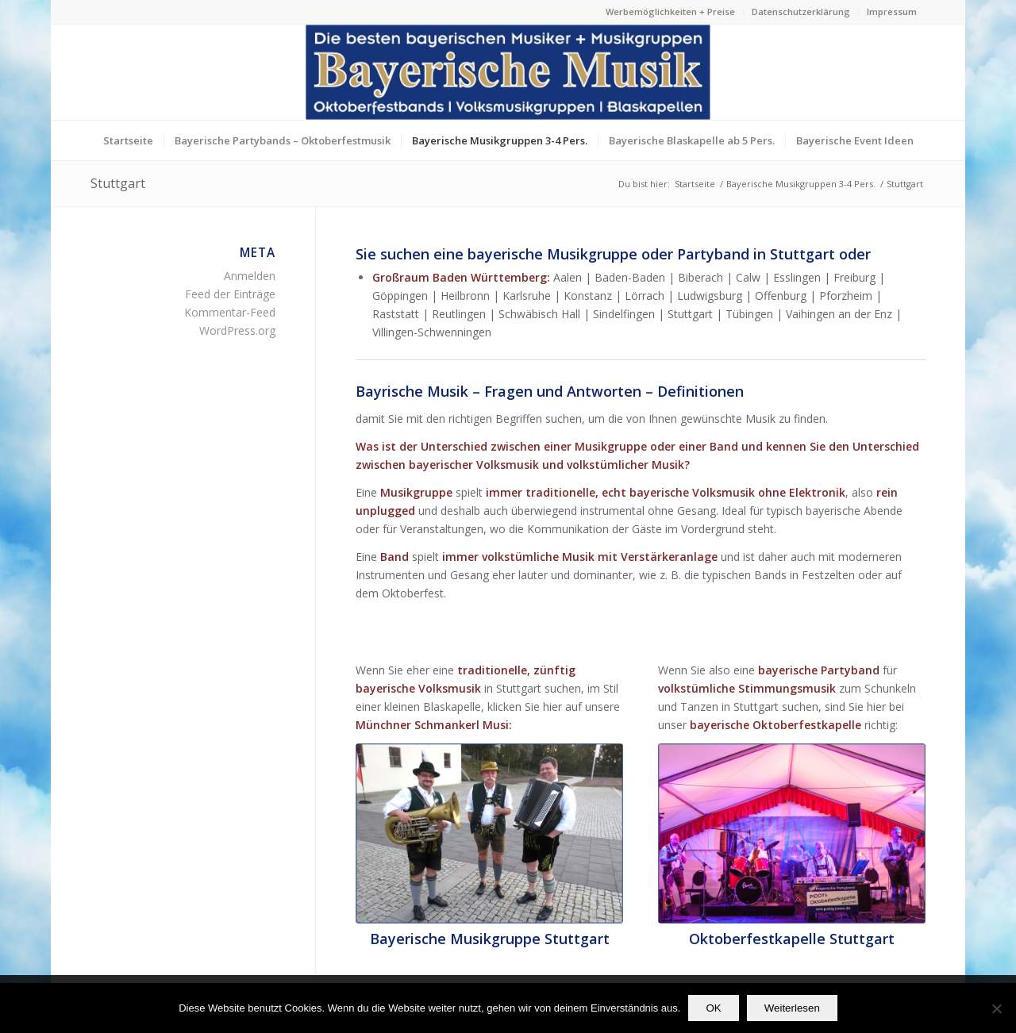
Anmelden (249, 275)
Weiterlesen (792, 1008)
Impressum (892, 11)
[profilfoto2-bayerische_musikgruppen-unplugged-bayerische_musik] (489, 833)
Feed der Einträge (230, 293)
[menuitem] (671, 12)
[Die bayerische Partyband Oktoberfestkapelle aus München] (792, 833)
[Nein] (996, 1008)
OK (713, 1008)
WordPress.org (237, 330)
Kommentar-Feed (229, 312)
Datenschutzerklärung (801, 11)
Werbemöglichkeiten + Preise (670, 11)
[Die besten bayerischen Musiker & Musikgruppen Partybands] (508, 72)
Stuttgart (117, 183)
